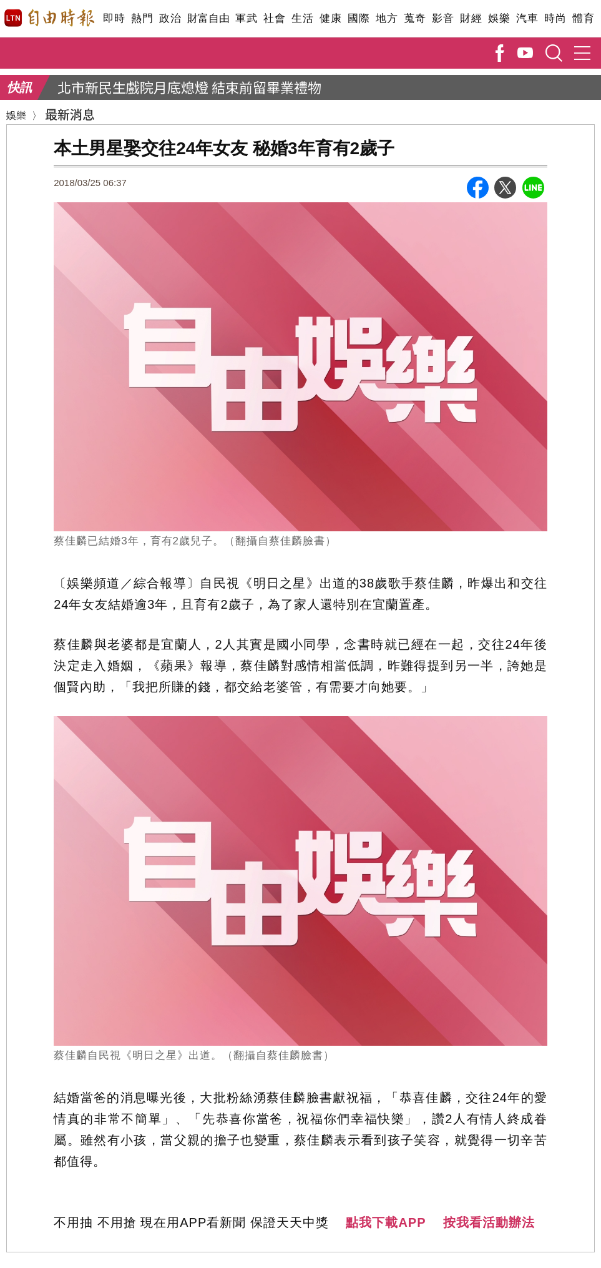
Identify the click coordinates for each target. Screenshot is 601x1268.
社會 (274, 18)
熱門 (142, 18)
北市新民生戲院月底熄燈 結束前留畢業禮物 (189, 87)
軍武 (246, 18)
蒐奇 (415, 18)
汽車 (527, 18)
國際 (358, 18)
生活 (302, 18)
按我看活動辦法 (489, 1222)
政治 (170, 18)
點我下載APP (386, 1222)
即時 (114, 18)
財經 (471, 18)
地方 (387, 18)
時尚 (555, 18)
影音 (443, 18)
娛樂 (499, 18)
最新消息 (70, 114)
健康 (330, 18)
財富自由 (208, 18)
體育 (583, 18)
